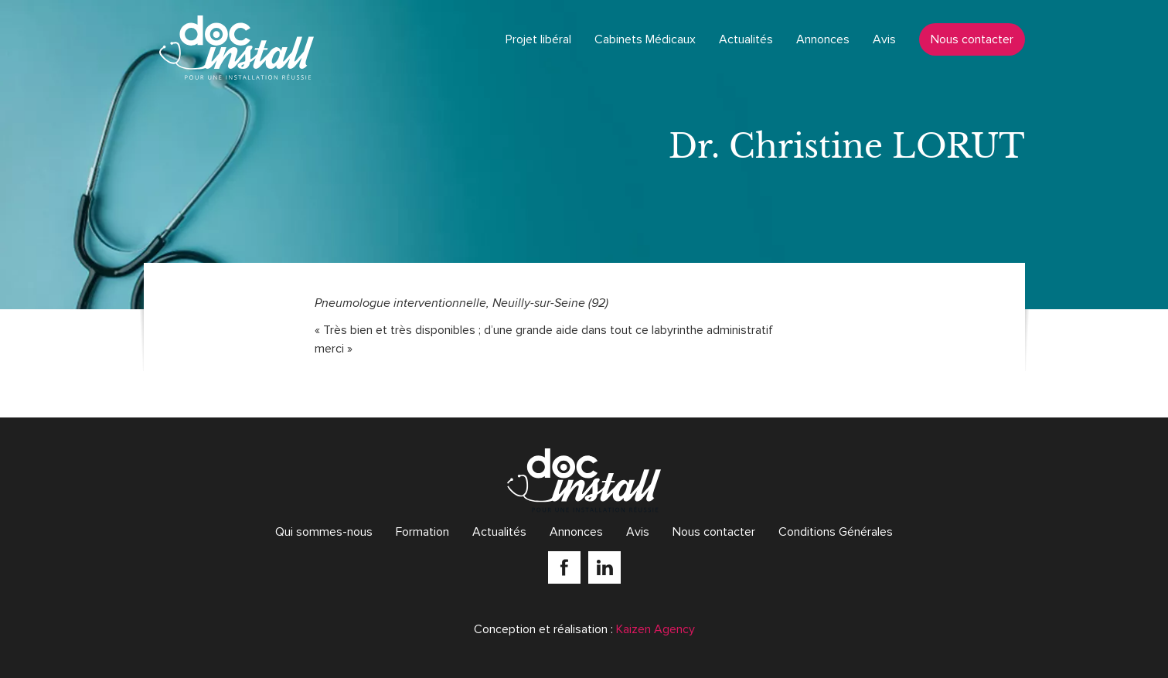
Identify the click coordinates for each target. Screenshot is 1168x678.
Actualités (746, 39)
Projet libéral (538, 39)
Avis (884, 39)
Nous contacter (972, 39)
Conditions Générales (835, 532)
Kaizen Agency (655, 629)
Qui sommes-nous (324, 532)
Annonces (823, 39)
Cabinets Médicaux (645, 39)
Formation (422, 532)
